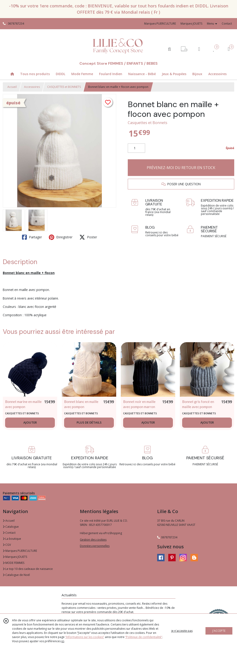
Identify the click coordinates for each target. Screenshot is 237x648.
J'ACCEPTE (218, 631)
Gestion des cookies (93, 540)
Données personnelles (94, 546)
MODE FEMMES (13, 563)
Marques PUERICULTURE (20, 551)
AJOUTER (30, 422)
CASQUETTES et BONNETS (64, 87)
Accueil (12, 87)
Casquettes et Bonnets (147, 122)
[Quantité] (136, 148)
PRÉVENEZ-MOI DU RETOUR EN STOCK (181, 167)
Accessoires (32, 87)
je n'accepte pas (182, 631)
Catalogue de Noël (16, 575)
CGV (7, 545)
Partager (32, 237)
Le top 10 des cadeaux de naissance (28, 569)
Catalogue (11, 527)
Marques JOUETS (15, 557)
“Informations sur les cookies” (84, 637)
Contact (227, 24)
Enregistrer (60, 237)
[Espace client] (199, 48)
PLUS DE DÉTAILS (89, 422)
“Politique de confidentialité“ (143, 637)
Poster (88, 237)
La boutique (12, 539)
